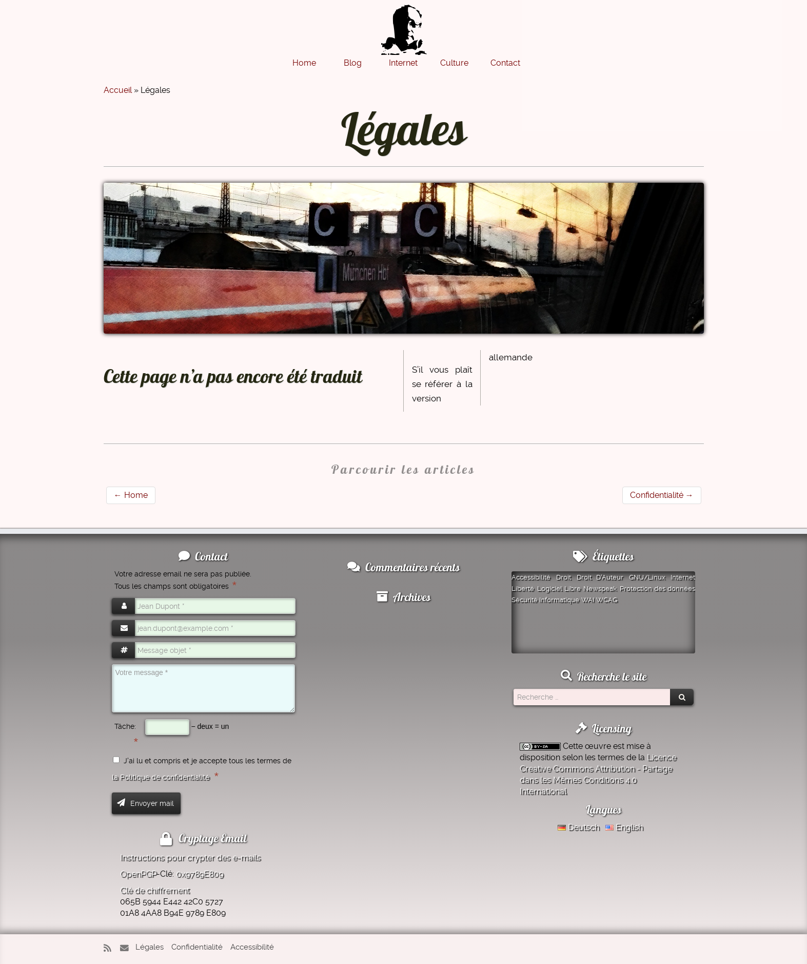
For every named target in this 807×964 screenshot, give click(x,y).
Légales (149, 947)
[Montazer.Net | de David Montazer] (404, 35)
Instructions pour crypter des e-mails (190, 857)
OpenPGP (138, 874)
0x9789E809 (199, 874)
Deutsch (578, 827)
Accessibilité (252, 947)
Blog (353, 63)
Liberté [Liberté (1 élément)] (522, 588)
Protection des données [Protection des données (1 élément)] (658, 588)
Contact (505, 63)
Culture (454, 63)
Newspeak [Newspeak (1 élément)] (600, 588)
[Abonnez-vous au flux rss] (111, 948)
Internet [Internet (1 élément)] (683, 577)
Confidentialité (662, 495)
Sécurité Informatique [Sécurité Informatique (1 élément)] (545, 600)
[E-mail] (126, 948)
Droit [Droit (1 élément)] (563, 577)
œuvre (598, 746)
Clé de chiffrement (154, 890)
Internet (403, 63)
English (624, 827)
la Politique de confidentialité (160, 777)
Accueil (118, 90)
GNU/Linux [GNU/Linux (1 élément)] (647, 577)
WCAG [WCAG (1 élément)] (606, 600)
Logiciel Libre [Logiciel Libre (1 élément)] (559, 588)
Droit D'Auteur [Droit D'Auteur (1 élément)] (600, 577)
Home (304, 63)
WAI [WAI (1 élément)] (587, 600)
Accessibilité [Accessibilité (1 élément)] (530, 577)
